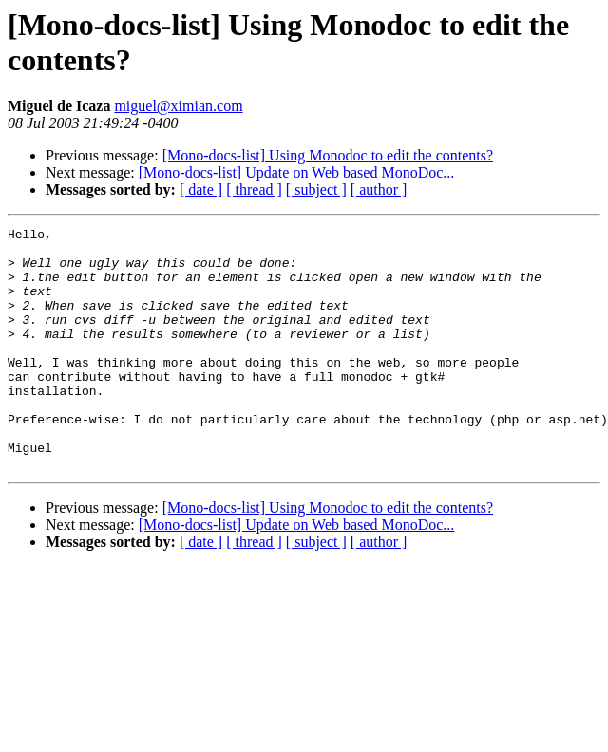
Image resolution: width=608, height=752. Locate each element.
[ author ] (379, 189)
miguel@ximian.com (178, 106)
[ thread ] (254, 189)
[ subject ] (316, 189)
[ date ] (201, 189)
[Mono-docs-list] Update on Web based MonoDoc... (297, 172)
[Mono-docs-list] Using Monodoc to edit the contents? (327, 155)
